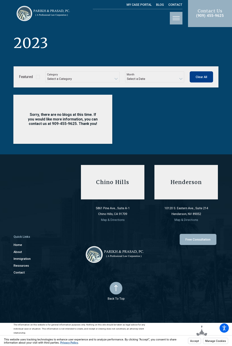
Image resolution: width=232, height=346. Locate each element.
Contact (175, 4)
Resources (21, 265)
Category (52, 74)
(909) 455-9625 (210, 16)
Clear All (201, 77)
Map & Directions (113, 220)
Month (130, 74)
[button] (224, 328)
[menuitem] (47, 245)
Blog (160, 4)
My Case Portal (139, 4)
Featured (26, 77)
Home (18, 245)
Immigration (22, 259)
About (18, 252)
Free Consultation (197, 239)
